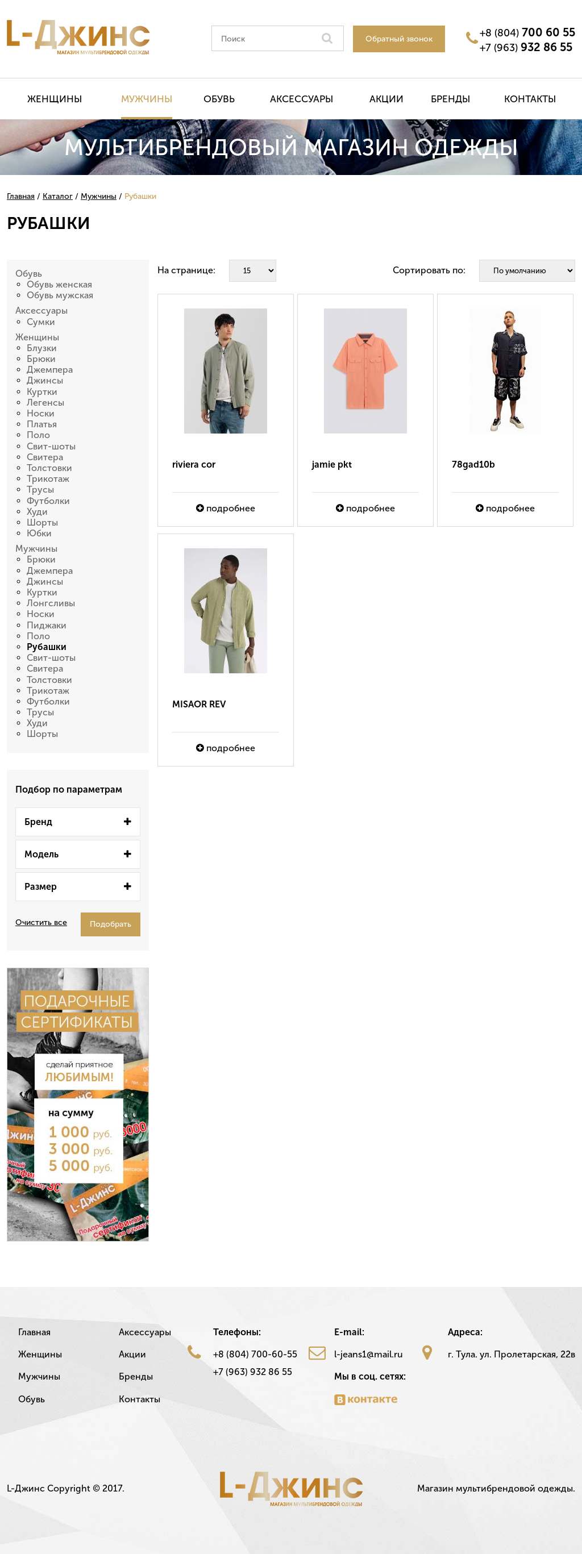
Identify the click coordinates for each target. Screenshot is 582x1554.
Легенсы (45, 402)
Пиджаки (46, 625)
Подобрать (110, 924)
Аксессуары (301, 99)
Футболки (48, 500)
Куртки (42, 391)
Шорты (42, 522)
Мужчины (146, 99)
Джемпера (50, 369)
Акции (386, 99)
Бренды (450, 99)
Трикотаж (48, 478)
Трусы (40, 489)
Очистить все (41, 922)
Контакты (530, 99)
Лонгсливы (51, 603)
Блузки (42, 348)
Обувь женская (59, 284)
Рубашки (46, 646)
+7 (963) (526, 47)
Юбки (39, 533)
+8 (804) (527, 32)
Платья (42, 424)
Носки (41, 413)
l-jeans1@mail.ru (368, 1354)
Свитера (45, 457)
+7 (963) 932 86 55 (252, 1371)
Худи (37, 511)
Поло (38, 435)
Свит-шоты (51, 446)
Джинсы (45, 380)
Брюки (41, 358)
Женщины (54, 99)
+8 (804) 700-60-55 (255, 1354)
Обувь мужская (60, 295)
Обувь (219, 99)
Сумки (41, 321)
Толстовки (49, 468)
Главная (34, 1332)
